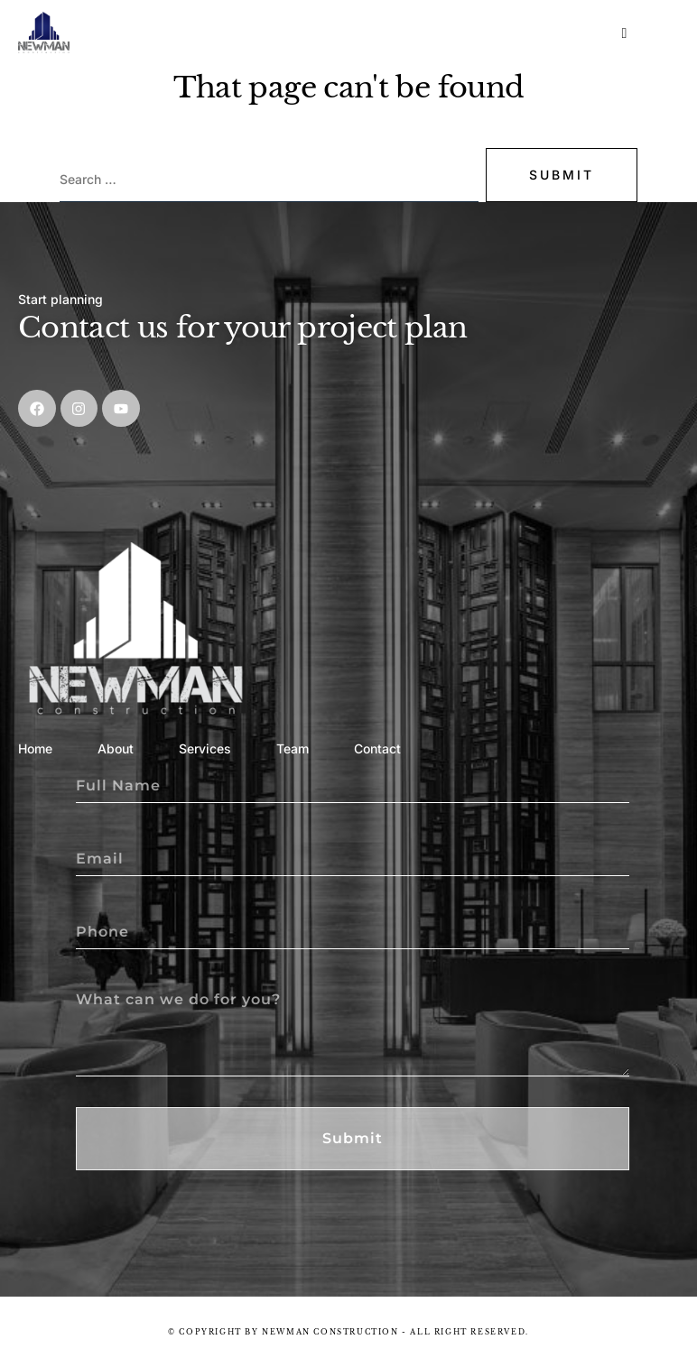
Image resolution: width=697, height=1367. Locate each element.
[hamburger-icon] (625, 33)
